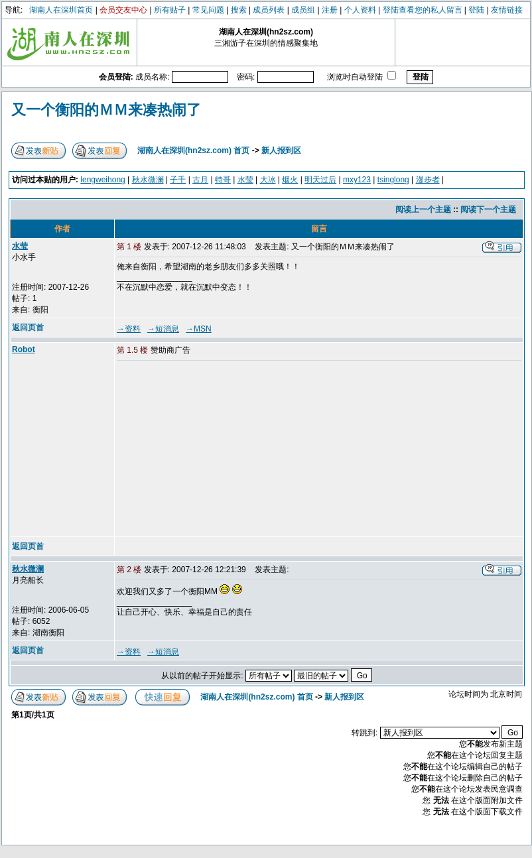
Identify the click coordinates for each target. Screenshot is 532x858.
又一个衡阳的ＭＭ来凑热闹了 (106, 109)
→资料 (129, 329)
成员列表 (269, 10)
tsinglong (393, 179)
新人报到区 (281, 150)
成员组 (303, 10)
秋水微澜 (148, 179)
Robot (23, 349)
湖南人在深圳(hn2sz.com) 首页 (193, 150)
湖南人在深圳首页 (61, 10)
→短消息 (163, 329)
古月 (200, 179)
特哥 (223, 179)
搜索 (239, 10)
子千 (178, 179)
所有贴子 (170, 10)
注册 (330, 10)
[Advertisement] (218, 449)
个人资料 (360, 10)
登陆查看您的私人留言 (422, 10)
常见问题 (208, 10)
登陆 (476, 10)
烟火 (290, 179)
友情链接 (507, 10)
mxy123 (357, 179)
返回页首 (28, 327)
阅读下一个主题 (488, 209)
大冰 (268, 179)
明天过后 (320, 179)
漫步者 (428, 179)
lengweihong (102, 179)
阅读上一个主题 (423, 209)
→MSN (199, 329)
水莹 (245, 179)
